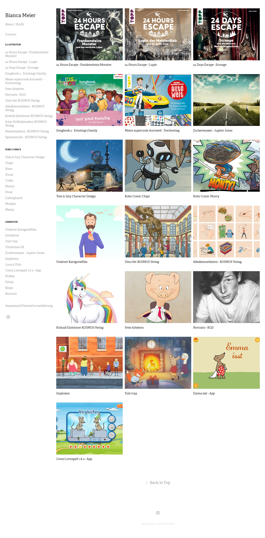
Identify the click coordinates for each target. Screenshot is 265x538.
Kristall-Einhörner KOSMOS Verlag (28, 116)
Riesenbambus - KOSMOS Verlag (27, 131)
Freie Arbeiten (14, 89)
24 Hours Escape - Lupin (21, 62)
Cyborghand (13, 198)
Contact (10, 34)
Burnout (11, 294)
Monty (9, 186)
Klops (9, 288)
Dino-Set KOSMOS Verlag (22, 100)
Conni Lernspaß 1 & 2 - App (23, 270)
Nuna (9, 174)
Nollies (10, 276)
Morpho (10, 204)
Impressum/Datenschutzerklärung (29, 306)
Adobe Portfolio (165, 524)
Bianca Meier (20, 15)
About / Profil (14, 24)
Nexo (8, 169)
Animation (11, 222)
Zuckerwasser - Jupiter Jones (24, 253)
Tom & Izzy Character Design (25, 157)
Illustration (13, 44)
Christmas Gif (14, 247)
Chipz (9, 163)
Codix (9, 180)
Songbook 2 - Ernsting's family (25, 73)
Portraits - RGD (15, 95)
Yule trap (11, 241)
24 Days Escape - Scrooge (22, 68)
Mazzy (9, 209)
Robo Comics (13, 149)
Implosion (12, 259)
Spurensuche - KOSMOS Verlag (26, 137)
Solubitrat (12, 235)
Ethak (9, 282)
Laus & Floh (13, 264)
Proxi (8, 192)
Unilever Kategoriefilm (20, 229)
